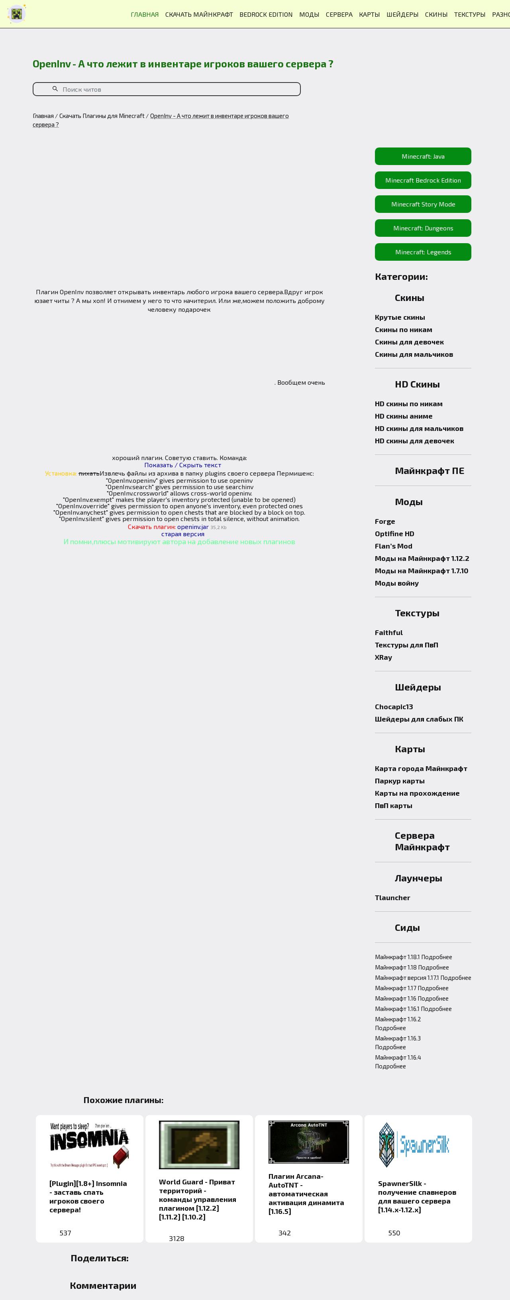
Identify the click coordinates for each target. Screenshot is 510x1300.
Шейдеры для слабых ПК (419, 718)
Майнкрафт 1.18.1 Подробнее (413, 956)
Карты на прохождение (417, 793)
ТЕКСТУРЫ (470, 14)
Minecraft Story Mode (423, 204)
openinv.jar (193, 526)
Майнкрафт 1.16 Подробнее (412, 998)
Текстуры (417, 612)
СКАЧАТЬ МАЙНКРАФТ (199, 14)
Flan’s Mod (393, 545)
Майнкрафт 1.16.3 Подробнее (398, 1042)
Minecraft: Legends (423, 252)
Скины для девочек (409, 341)
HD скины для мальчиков (419, 428)
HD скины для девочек (414, 440)
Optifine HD (394, 533)
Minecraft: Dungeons (423, 228)
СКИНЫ (436, 14)
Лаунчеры (418, 877)
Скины (409, 297)
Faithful (389, 632)
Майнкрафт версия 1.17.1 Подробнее (423, 977)
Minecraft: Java (423, 156)
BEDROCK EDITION (266, 14)
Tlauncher (392, 897)
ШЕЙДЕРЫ (402, 14)
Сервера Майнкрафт (422, 840)
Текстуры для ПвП (406, 644)
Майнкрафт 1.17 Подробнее (412, 987)
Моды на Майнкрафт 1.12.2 (422, 558)
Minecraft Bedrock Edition (423, 180)
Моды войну (397, 582)
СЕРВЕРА (339, 14)
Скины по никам (403, 329)
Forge (385, 521)
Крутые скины (400, 317)
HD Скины (417, 383)
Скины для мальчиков (414, 354)
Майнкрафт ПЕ (430, 470)
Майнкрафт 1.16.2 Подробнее (398, 1023)
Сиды (407, 927)
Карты (410, 748)
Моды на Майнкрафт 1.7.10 (422, 570)
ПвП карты (393, 805)
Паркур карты (400, 780)
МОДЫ (309, 14)
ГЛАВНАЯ (145, 14)
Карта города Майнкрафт (421, 768)
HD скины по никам (409, 403)
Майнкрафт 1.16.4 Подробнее (398, 1062)
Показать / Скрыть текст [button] (182, 464)
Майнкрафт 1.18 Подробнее (412, 967)
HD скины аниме (404, 415)
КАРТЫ (369, 14)
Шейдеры (418, 686)
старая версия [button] (182, 533)
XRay (383, 657)
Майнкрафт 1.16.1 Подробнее (413, 1008)
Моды (409, 501)
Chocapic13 (394, 706)
